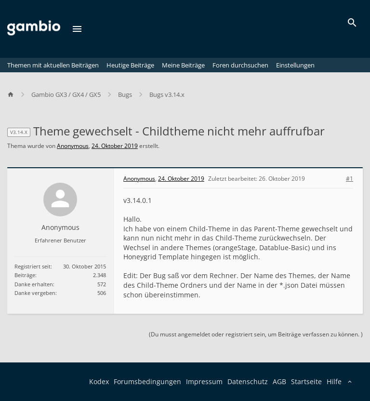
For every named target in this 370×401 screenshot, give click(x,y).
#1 (349, 178)
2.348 (99, 275)
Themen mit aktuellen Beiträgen (53, 65)
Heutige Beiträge (130, 65)
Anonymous (73, 146)
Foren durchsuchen (240, 65)
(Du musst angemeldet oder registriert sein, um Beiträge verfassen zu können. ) (256, 334)
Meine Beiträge (183, 65)
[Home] (15, 94)
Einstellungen (295, 65)
